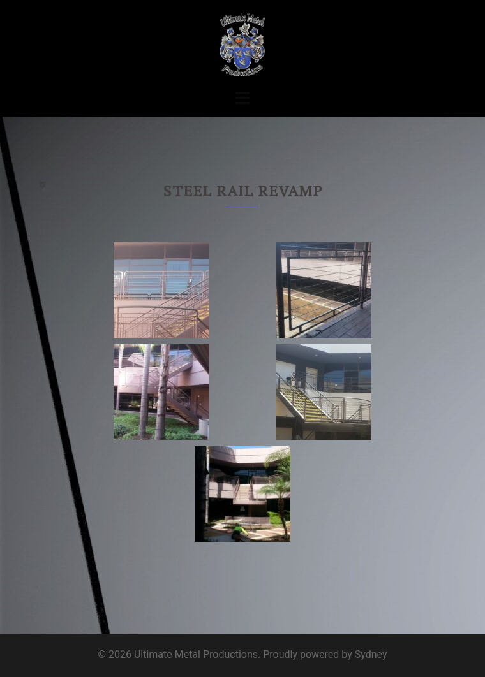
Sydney (371, 654)
